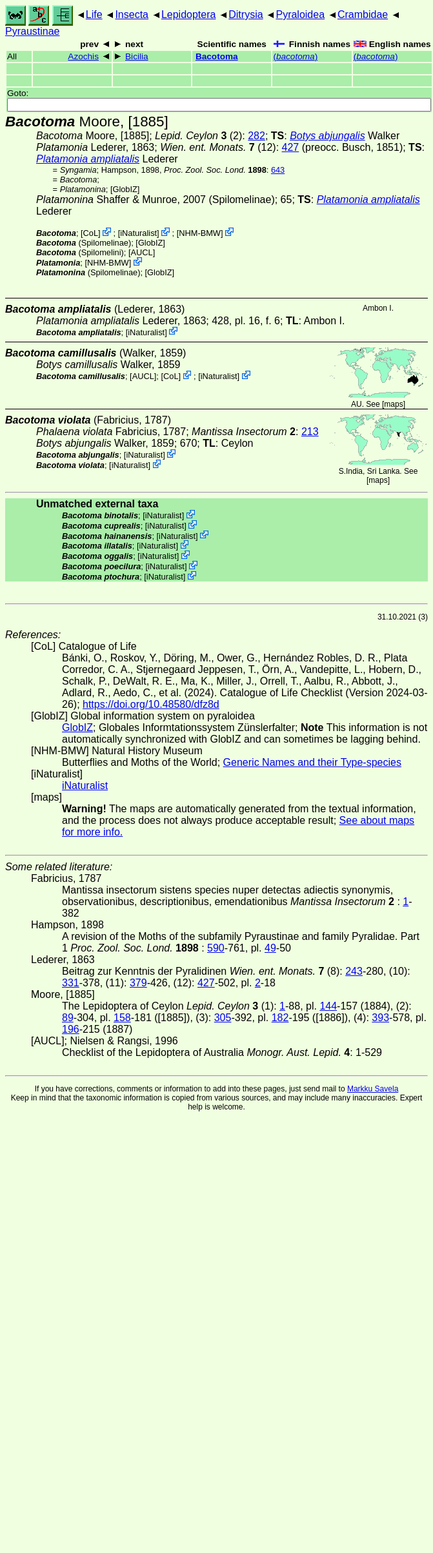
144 (328, 1006)
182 (280, 1017)
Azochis (83, 56)
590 (216, 948)
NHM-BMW (200, 233)
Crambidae (362, 14)
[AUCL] (141, 252)
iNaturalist (138, 233)
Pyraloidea (300, 14)
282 (256, 135)
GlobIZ (124, 189)
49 (270, 948)
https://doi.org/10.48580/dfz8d (151, 704)
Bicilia (136, 56)
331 (70, 982)
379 (138, 982)
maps (393, 404)
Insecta (131, 14)
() (295, 56)
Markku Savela (372, 1088)
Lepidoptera (188, 14)
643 (278, 170)
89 (68, 1017)
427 (290, 147)
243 (354, 971)
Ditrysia (245, 14)
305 (223, 1017)
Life (94, 14)
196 (70, 1029)
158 (122, 1017)
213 (310, 431)
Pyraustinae (32, 31)
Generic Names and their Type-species (312, 762)
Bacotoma (217, 56)
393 (380, 1017)
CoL (90, 233)
